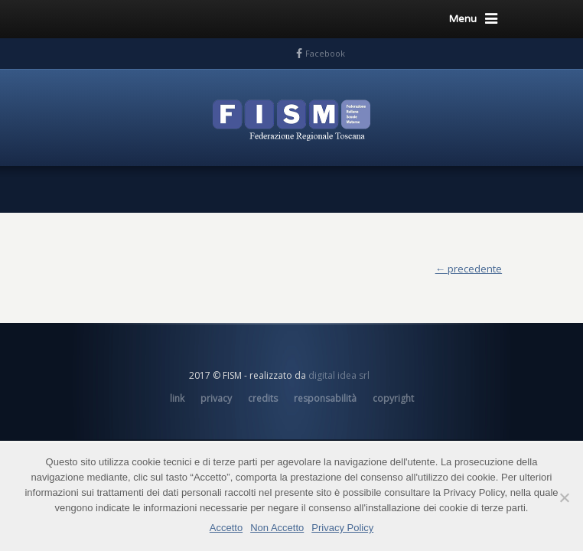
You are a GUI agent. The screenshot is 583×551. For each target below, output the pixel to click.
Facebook (325, 53)
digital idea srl (339, 375)
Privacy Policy (342, 527)
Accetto (226, 527)
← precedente (468, 269)
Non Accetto (277, 527)
